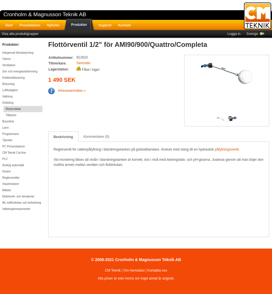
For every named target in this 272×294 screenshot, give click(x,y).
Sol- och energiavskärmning (19, 71)
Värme (6, 59)
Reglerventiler (11, 177)
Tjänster (7, 140)
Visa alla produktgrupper (20, 34)
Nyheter (53, 25)
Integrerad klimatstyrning (17, 52)
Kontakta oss (157, 270)
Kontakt (124, 25)
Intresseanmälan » (67, 91)
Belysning (8, 84)
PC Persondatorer (13, 146)
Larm (5, 127)
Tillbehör (11, 115)
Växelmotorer (10, 183)
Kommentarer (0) (96, 137)
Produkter (79, 25)
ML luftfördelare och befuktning (21, 202)
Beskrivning (63, 137)
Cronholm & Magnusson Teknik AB (44, 14)
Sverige (255, 34)
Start (9, 25)
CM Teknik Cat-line (14, 152)
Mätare (6, 190)
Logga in (234, 34)
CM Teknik (113, 270)
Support (104, 25)
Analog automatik (13, 165)
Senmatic (83, 63)
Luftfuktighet (10, 90)
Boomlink (8, 121)
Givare (6, 171)
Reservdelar (13, 108)
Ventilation (8, 65)
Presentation (30, 25)
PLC (5, 158)
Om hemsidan (134, 270)
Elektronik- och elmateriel (18, 196)
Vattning (7, 96)
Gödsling (7, 102)
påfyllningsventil (227, 149)
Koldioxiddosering (13, 77)
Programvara (10, 133)
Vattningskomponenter (16, 208)
